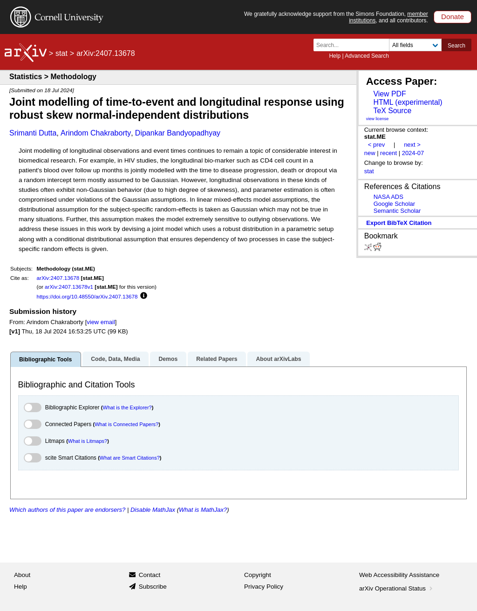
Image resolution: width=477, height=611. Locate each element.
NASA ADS (388, 196)
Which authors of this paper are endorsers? (67, 509)
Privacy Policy (263, 586)
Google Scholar (394, 203)
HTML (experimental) (407, 102)
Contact (150, 574)
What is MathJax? (203, 509)
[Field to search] (415, 45)
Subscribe (153, 586)
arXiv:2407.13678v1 (69, 287)
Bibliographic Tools (45, 359)
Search (456, 45)
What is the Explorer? (127, 407)
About (22, 574)
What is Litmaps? (87, 441)
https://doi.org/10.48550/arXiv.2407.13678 (87, 296)
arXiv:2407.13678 (58, 278)
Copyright (257, 574)
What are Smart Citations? (130, 458)
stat (61, 53)
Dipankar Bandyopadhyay (177, 133)
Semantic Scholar (397, 210)
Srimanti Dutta (32, 133)
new (369, 152)
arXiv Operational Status (396, 588)
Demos (167, 359)
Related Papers (216, 359)
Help (335, 56)
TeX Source (392, 111)
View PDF (389, 94)
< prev (376, 144)
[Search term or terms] (354, 45)
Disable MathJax (152, 509)
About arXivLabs (278, 359)
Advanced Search (367, 56)
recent (388, 152)
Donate (452, 16)
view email (101, 322)
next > (412, 144)
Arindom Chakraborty (96, 133)
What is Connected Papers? (126, 424)
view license (377, 118)
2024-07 (413, 152)
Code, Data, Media (115, 359)
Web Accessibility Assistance (399, 574)
